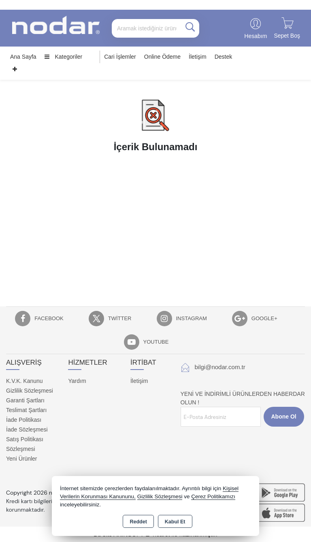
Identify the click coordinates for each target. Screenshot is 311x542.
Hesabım (255, 36)
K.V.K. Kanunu (24, 381)
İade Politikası (23, 420)
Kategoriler (64, 56)
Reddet (138, 522)
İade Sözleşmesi (27, 429)
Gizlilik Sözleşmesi (29, 390)
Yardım (77, 381)
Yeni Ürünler (21, 458)
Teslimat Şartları (26, 410)
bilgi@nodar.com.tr (220, 366)
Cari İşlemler (120, 56)
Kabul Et (175, 522)
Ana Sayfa (23, 56)
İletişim (198, 56)
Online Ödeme (162, 56)
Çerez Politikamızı (213, 496)
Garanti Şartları (25, 400)
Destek (223, 56)
